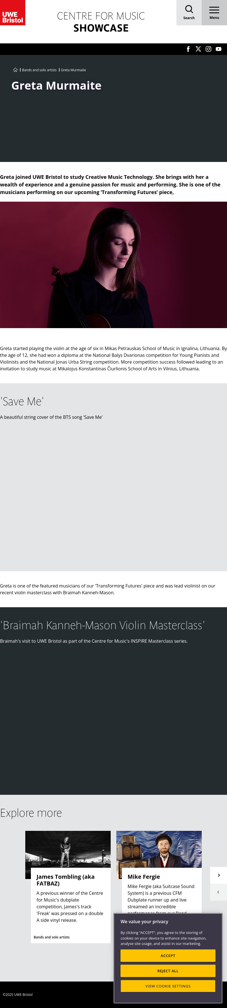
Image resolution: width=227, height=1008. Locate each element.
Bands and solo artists (39, 70)
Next (218, 875)
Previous (218, 892)
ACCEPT (168, 955)
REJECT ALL (168, 970)
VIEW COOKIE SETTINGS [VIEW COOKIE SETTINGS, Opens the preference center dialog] (168, 986)
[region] (168, 958)
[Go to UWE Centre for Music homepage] (15, 70)
